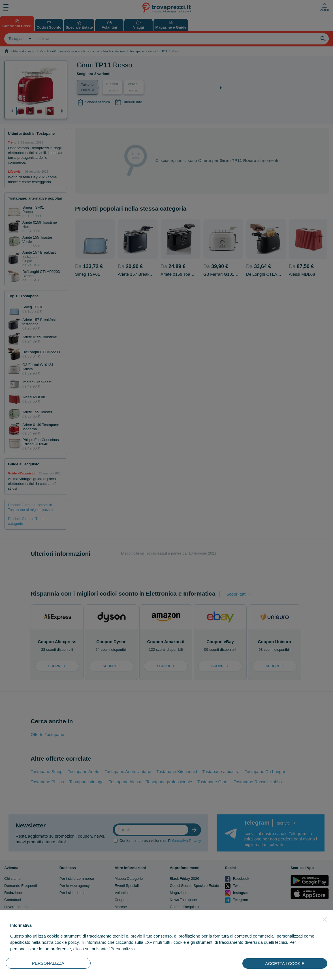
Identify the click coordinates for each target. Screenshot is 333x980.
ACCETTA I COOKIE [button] (285, 963)
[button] (325, 919)
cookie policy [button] (67, 942)
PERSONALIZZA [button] (48, 963)
